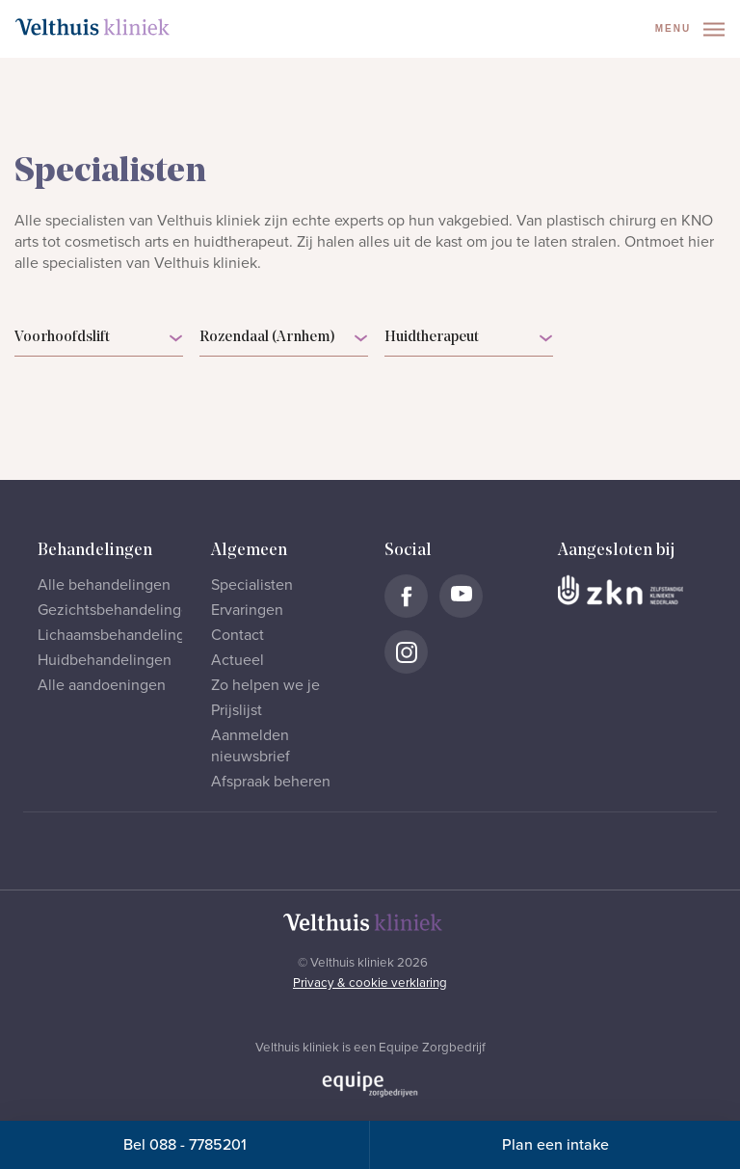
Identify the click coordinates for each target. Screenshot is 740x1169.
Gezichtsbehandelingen (118, 610)
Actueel (237, 660)
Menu (690, 29)
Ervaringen (247, 610)
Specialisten (252, 585)
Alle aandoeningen (102, 685)
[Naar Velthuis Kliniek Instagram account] (406, 652)
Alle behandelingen (104, 585)
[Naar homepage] (92, 27)
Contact (237, 635)
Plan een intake (555, 1145)
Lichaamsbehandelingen (120, 635)
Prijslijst (236, 710)
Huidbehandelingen (105, 660)
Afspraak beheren (270, 781)
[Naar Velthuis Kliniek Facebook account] (406, 596)
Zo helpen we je (265, 685)
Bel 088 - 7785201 (185, 1145)
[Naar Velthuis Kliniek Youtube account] (461, 596)
